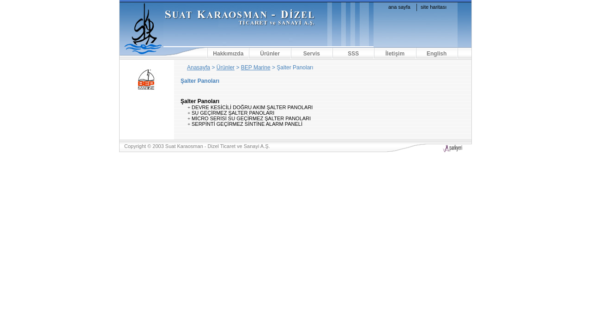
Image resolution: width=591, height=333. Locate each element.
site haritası (433, 7)
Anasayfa (198, 67)
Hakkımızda (228, 53)
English (436, 53)
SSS (353, 53)
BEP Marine (256, 67)
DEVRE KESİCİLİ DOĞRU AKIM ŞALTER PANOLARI (252, 107)
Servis (311, 53)
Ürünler (270, 53)
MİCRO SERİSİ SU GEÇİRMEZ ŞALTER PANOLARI (251, 118)
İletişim (395, 53)
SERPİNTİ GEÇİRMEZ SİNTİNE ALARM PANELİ (247, 124)
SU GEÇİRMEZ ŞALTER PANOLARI (233, 113)
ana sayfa (399, 7)
